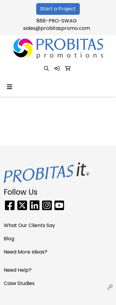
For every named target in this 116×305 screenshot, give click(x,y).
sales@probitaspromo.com (56, 28)
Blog (9, 238)
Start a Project (58, 8)
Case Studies (19, 283)
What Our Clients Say (29, 225)
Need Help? (18, 270)
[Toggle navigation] (9, 87)
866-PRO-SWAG (57, 20)
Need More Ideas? (25, 251)
